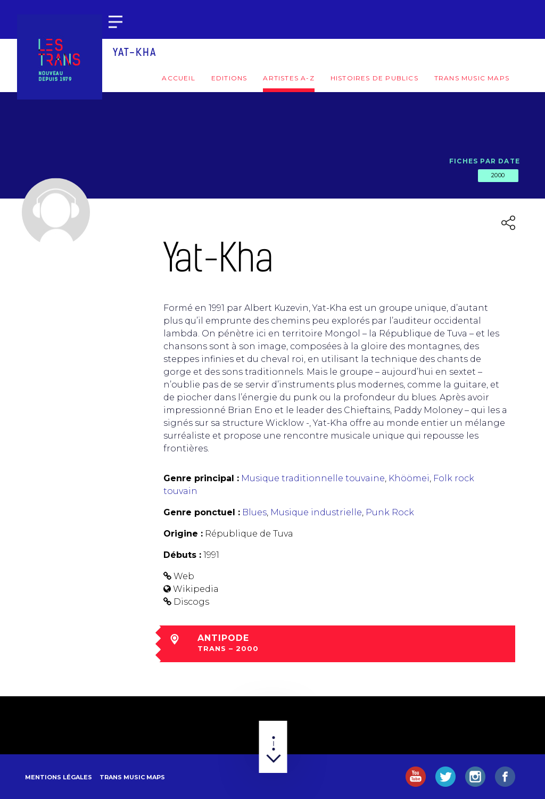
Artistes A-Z (288, 78)
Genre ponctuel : (201, 512)
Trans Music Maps (471, 78)
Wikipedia (196, 589)
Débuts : (182, 555)
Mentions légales (58, 777)
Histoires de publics (374, 78)
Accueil (178, 78)
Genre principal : (201, 478)
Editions (229, 78)
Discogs (191, 602)
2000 (498, 175)
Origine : (183, 534)
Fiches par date (484, 161)
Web (184, 576)
